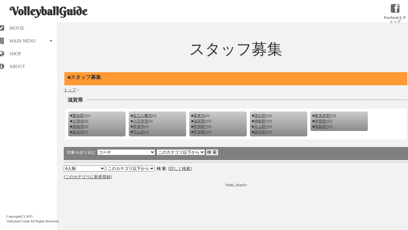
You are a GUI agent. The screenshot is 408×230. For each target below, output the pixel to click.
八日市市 (140, 121)
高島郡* (321, 126)
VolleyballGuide (48, 11)
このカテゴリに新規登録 (88, 176)
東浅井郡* (323, 115)
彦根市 (78, 126)
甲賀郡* (200, 132)
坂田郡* (260, 132)
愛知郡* (79, 115)
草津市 (138, 126)
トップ (70, 90)
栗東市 (199, 115)
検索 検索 (130, 168)
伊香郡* (321, 121)
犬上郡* (260, 126)
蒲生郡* (260, 115)
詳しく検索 (180, 168)
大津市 (78, 121)
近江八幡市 (142, 115)
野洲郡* (200, 126)
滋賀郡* (200, 121)
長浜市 (78, 132)
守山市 (138, 132)
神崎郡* (260, 121)
